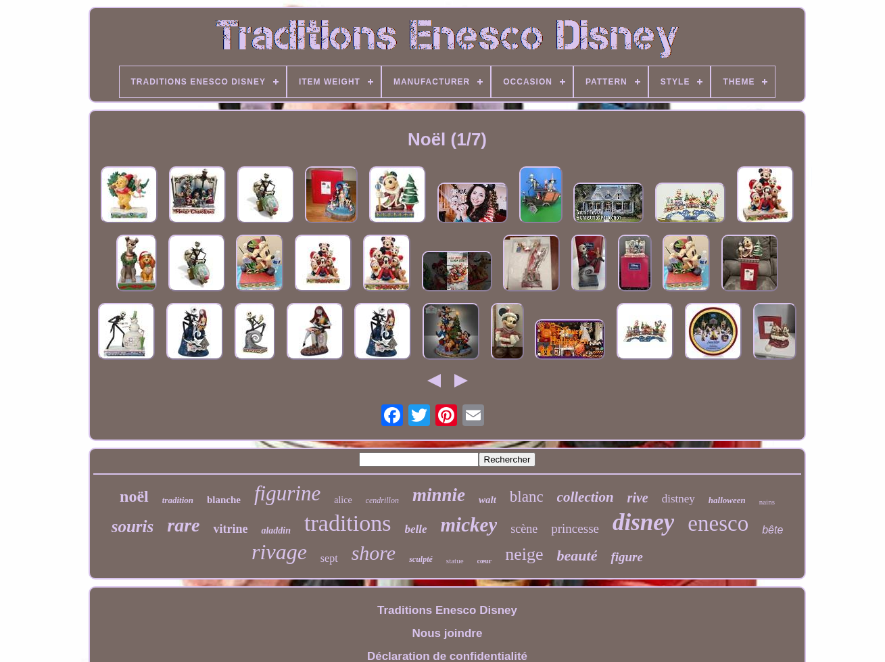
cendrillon (382, 500)
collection (585, 497)
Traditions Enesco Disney (447, 610)
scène (523, 529)
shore (374, 553)
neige (524, 554)
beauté (577, 555)
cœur (484, 561)
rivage (279, 552)
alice (343, 500)
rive (637, 497)
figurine (287, 493)
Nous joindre (447, 633)
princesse (575, 528)
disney (643, 522)
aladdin (276, 530)
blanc (527, 496)
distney (678, 498)
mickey (469, 525)
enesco (718, 523)
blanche (224, 499)
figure (627, 557)
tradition (177, 500)
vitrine (230, 529)
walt (487, 499)
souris (133, 526)
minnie (438, 495)
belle (416, 529)
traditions (347, 523)
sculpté (421, 559)
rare (183, 525)
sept (329, 558)
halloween (727, 500)
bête (772, 530)
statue (455, 561)
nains (767, 502)
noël (134, 496)
